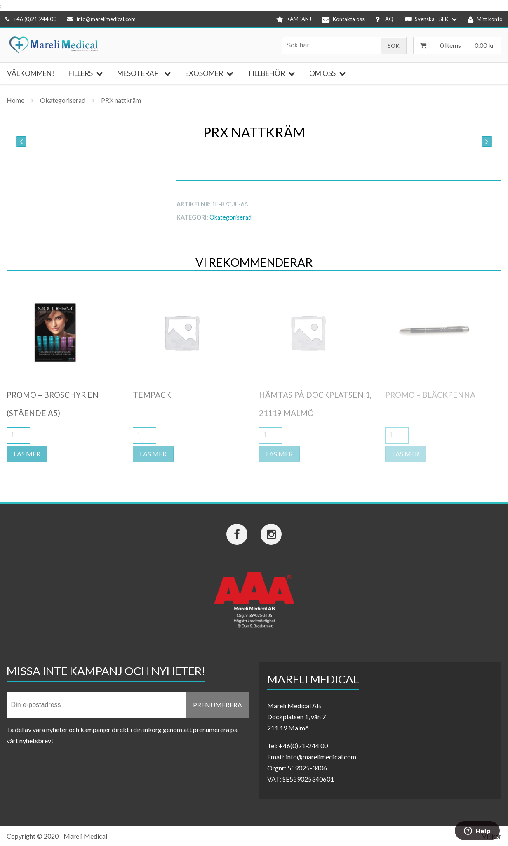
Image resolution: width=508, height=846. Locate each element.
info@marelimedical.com (101, 19)
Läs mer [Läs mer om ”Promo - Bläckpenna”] (405, 454)
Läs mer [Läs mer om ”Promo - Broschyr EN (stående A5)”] (27, 454)
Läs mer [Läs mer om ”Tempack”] (153, 454)
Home (15, 100)
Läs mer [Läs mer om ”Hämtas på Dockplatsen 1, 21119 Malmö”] (279, 454)
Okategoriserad (62, 100)
